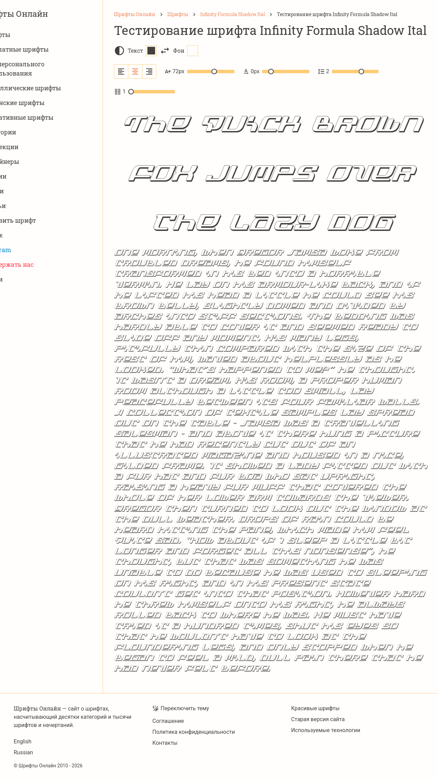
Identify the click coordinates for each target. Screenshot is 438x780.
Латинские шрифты (47, 103)
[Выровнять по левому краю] (121, 71)
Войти (26, 279)
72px (199, 71)
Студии (28, 176)
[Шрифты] (177, 14)
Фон (185, 50)
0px (276, 71)
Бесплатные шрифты (49, 49)
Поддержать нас (41, 264)
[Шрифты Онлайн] (134, 14)
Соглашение (168, 721)
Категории (32, 132)
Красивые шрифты (315, 708)
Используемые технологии (325, 730)
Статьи (27, 206)
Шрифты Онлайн (51, 13)
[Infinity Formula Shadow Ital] (232, 14)
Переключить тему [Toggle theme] (180, 708)
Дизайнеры (34, 161)
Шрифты (30, 34)
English (22, 741)
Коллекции (34, 147)
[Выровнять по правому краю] (149, 71)
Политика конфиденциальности (193, 732)
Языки (26, 191)
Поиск (26, 235)
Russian (23, 752)
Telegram (30, 250)
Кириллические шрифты (55, 88)
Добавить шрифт (42, 220)
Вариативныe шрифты (51, 117)
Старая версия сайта (318, 719)
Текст (142, 50)
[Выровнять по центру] (135, 71)
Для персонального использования (47, 68)
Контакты (164, 743)
